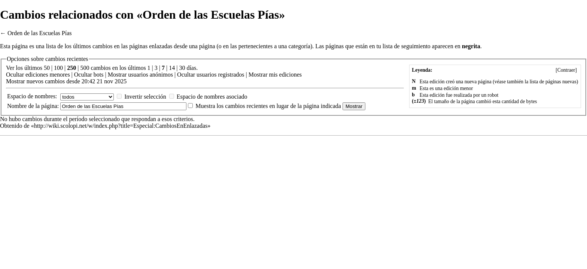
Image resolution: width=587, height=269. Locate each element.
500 (84, 68)
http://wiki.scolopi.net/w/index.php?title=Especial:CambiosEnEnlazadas (121, 126)
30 (182, 68)
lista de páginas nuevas (553, 81)
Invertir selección (145, 96)
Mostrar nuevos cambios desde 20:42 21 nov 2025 (66, 81)
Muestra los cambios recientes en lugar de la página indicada (268, 106)
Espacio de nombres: (32, 96)
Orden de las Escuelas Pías (39, 33)
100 (58, 68)
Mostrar (117, 74)
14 (172, 68)
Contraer (566, 70)
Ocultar (15, 74)
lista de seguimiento (407, 46)
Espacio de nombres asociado (212, 96)
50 (47, 68)
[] (566, 70)
